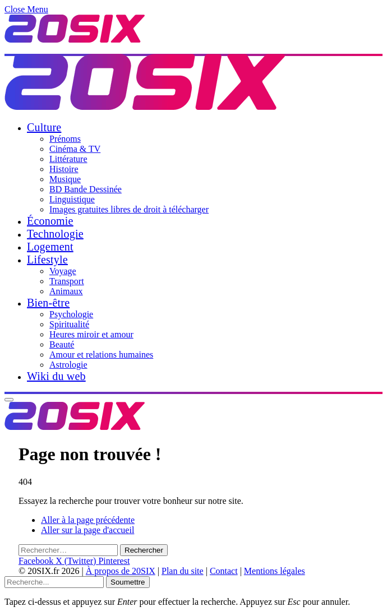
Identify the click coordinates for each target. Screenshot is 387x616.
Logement (50, 246)
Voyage (62, 271)
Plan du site (183, 571)
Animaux (66, 291)
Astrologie (68, 364)
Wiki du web (56, 376)
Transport (66, 281)
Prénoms (65, 138)
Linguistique (72, 199)
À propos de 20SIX (120, 571)
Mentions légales (274, 571)
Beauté (61, 344)
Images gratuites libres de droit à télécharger (129, 209)
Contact (224, 571)
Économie (50, 221)
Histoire (64, 169)
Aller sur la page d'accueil (87, 530)
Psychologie (71, 314)
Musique (65, 179)
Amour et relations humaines (101, 354)
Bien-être (48, 303)
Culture (44, 127)
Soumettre (127, 582)
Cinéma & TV (74, 149)
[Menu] (8, 399)
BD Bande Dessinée (85, 189)
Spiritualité (69, 324)
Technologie (55, 234)
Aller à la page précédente (88, 520)
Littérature (68, 159)
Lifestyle (47, 259)
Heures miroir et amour (91, 334)
